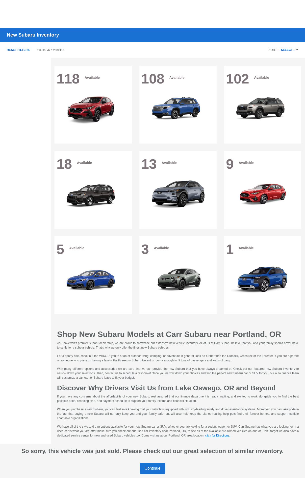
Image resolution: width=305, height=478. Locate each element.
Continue (152, 468)
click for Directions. (217, 435)
